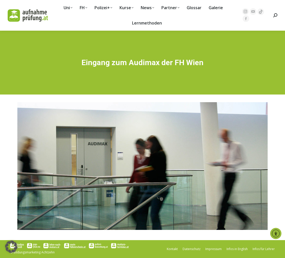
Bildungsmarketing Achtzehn (34, 252)
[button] (11, 247)
